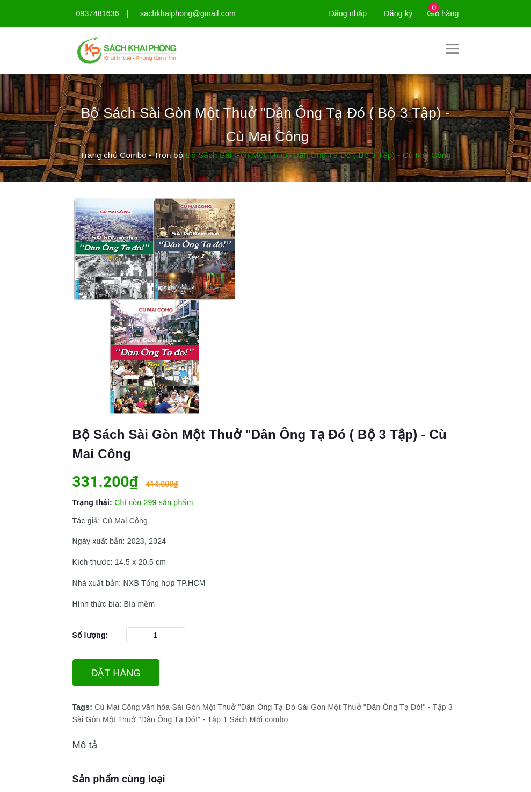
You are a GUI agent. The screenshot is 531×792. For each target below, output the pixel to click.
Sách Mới (246, 719)
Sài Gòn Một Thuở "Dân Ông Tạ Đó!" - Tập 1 (150, 719)
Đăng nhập (348, 13)
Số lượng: (90, 635)
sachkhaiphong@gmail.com (188, 13)
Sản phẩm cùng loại (118, 779)
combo (276, 719)
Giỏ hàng (443, 13)
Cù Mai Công (125, 520)
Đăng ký (398, 13)
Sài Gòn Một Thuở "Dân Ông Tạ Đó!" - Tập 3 (375, 707)
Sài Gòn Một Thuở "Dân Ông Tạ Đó (233, 707)
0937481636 (97, 13)
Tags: (83, 707)
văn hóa (156, 707)
